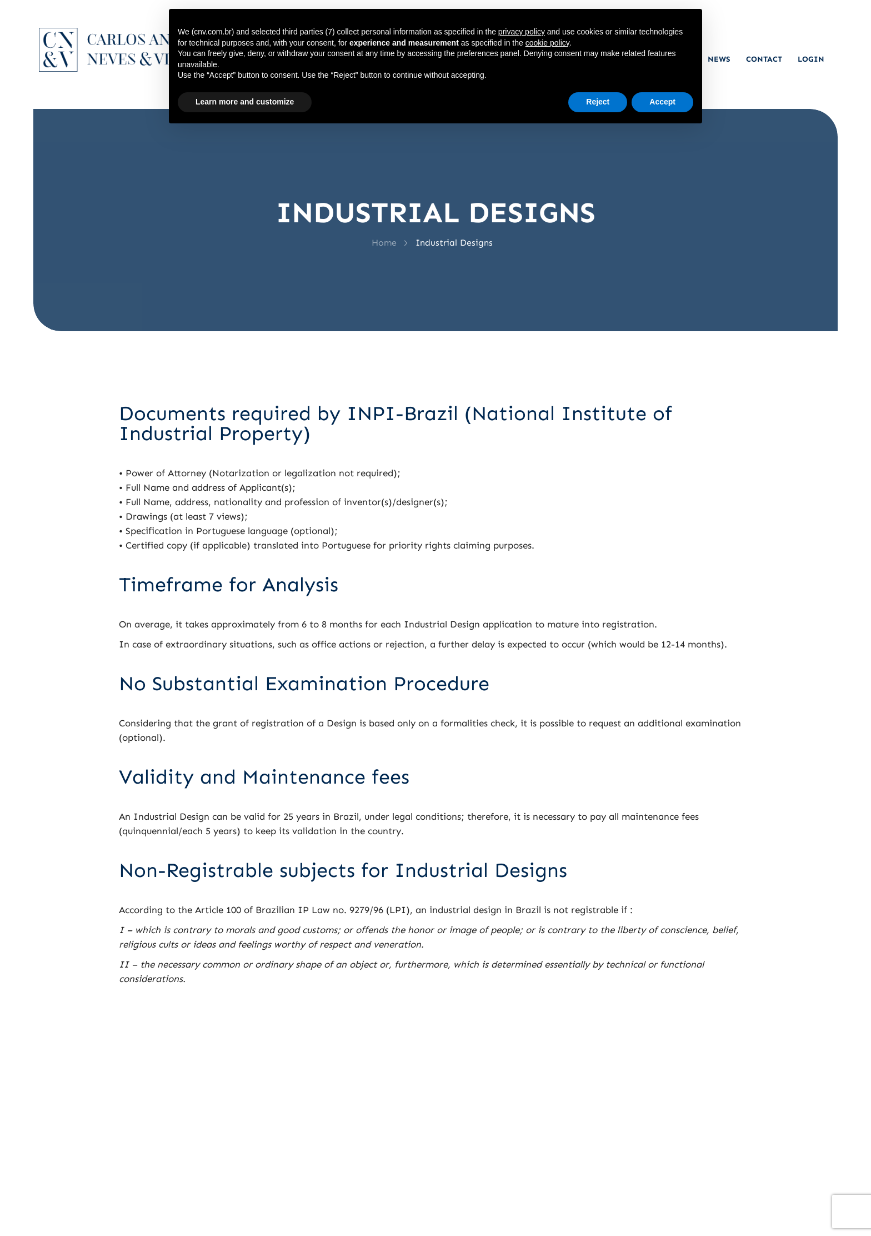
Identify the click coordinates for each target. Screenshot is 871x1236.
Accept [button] (662, 101)
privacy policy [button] (521, 31)
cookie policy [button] (547, 42)
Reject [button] (597, 101)
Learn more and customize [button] (245, 101)
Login (811, 59)
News (719, 59)
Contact (764, 59)
